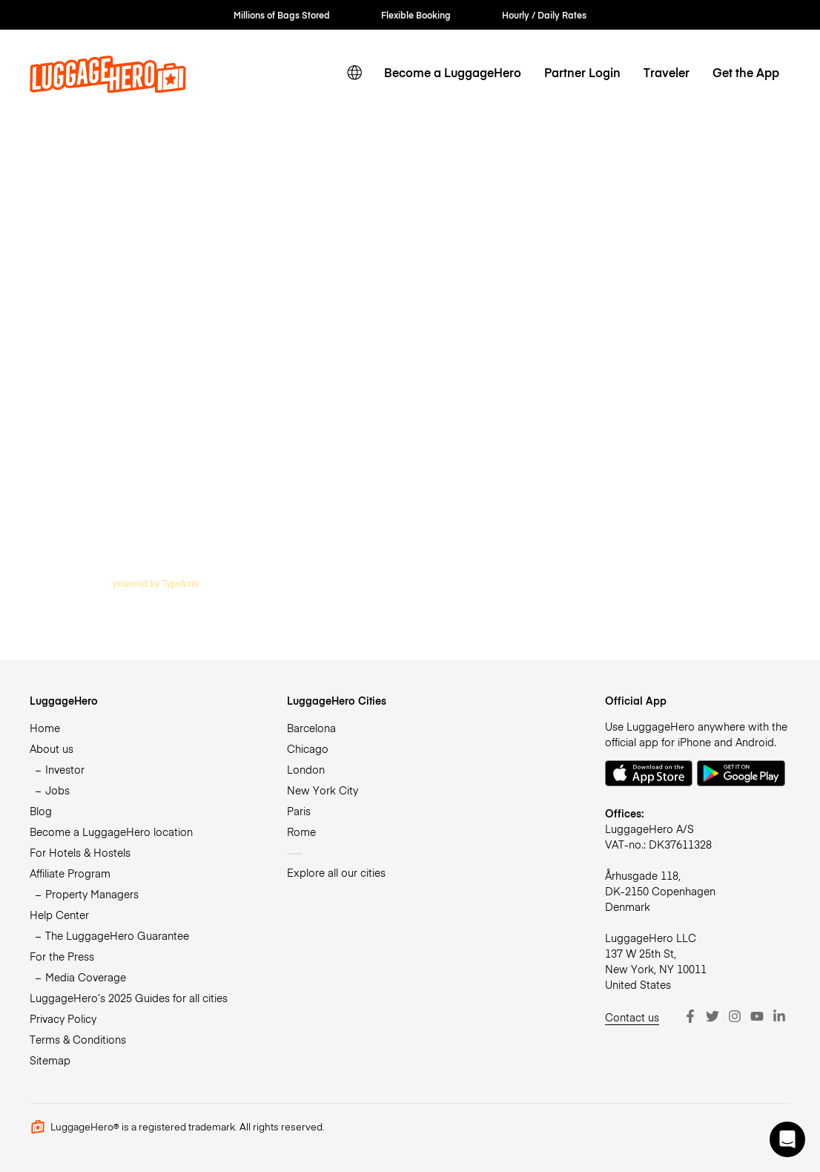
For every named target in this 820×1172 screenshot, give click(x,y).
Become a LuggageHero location (111, 831)
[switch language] (354, 73)
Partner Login (582, 72)
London (306, 769)
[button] (787, 1139)
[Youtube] (757, 1016)
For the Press (62, 956)
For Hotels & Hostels (80, 852)
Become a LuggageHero (452, 72)
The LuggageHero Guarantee (117, 935)
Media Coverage (85, 976)
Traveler (667, 72)
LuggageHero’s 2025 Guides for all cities (129, 997)
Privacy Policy (63, 1018)
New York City (322, 790)
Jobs (57, 790)
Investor (65, 769)
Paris (299, 810)
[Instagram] (735, 1016)
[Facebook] (690, 1016)
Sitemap (50, 1060)
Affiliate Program (70, 873)
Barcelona (311, 727)
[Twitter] (712, 1016)
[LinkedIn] (779, 1016)
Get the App (745, 72)
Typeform (180, 584)
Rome (301, 831)
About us (51, 748)
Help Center (59, 914)
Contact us (632, 1017)
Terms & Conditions (78, 1039)
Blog (41, 810)
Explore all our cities (336, 872)
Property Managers (92, 893)
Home (45, 727)
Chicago (307, 748)
